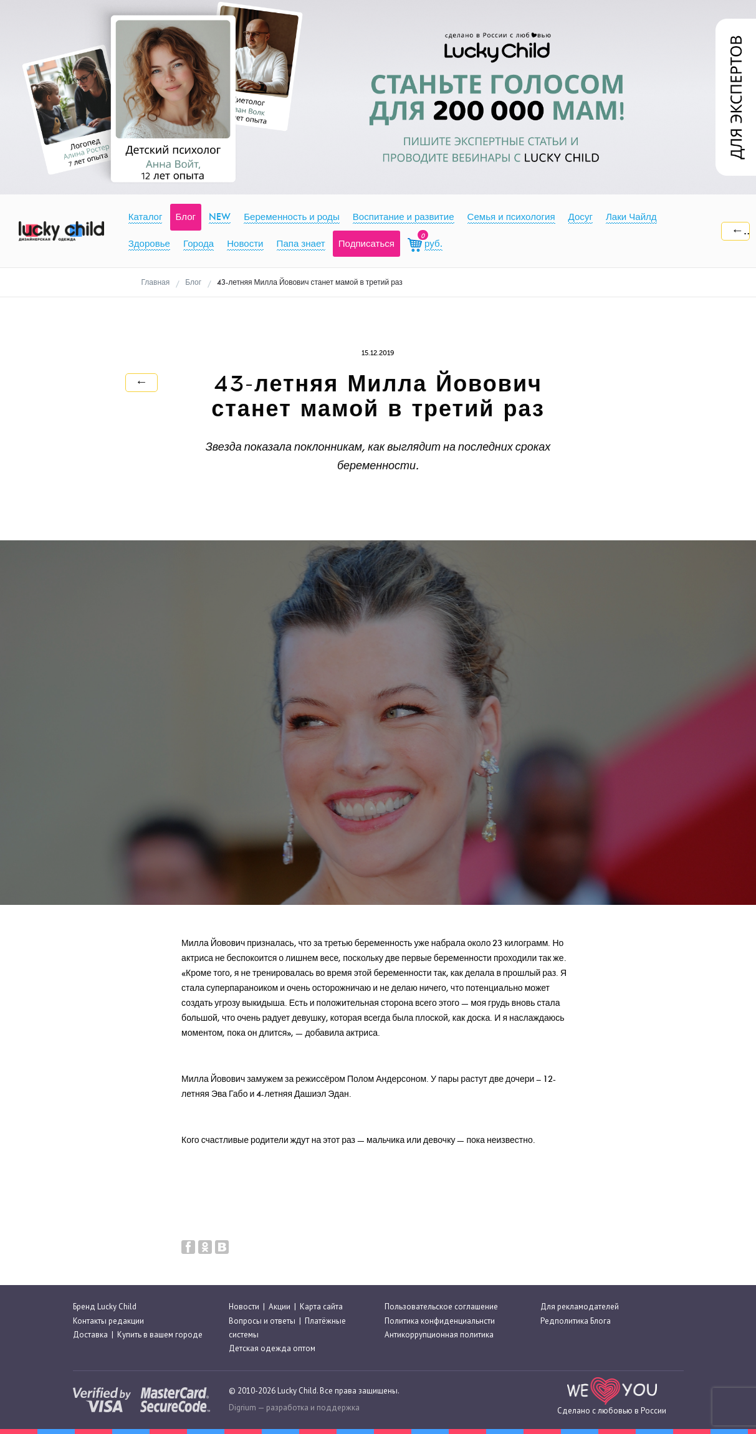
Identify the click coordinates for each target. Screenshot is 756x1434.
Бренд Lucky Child (104, 1306)
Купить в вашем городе (160, 1334)
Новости (244, 1306)
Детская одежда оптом (272, 1348)
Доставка (90, 1334)
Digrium (242, 1407)
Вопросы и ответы (262, 1321)
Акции (279, 1306)
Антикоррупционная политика (439, 1334)
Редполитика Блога (575, 1321)
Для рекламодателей (579, 1306)
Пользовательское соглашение (441, 1306)
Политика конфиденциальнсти (440, 1321)
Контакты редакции (108, 1321)
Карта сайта (321, 1306)
